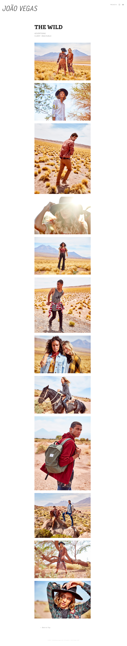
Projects (113, 5)
